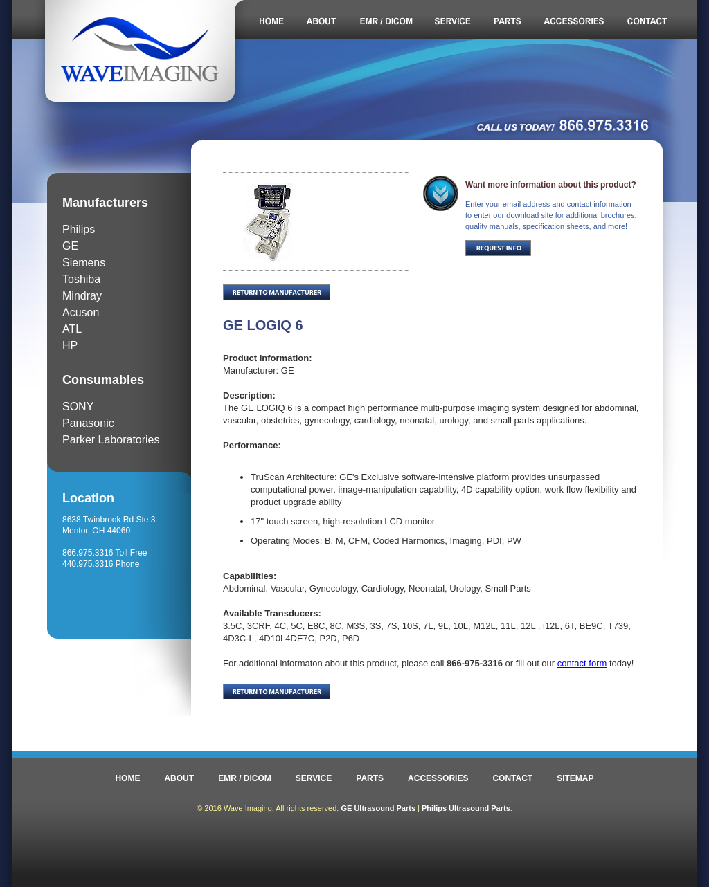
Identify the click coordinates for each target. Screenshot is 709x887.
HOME (127, 778)
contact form (582, 663)
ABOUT (179, 778)
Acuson (80, 312)
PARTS (370, 778)
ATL (72, 329)
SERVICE (314, 778)
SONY (77, 406)
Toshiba (81, 279)
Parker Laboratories (111, 440)
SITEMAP (575, 778)
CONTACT (512, 778)
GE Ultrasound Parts (378, 808)
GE (70, 246)
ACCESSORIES (438, 778)
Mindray (82, 296)
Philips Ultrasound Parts (466, 808)
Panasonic (88, 423)
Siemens (83, 262)
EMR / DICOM (244, 778)
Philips (78, 229)
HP (70, 345)
